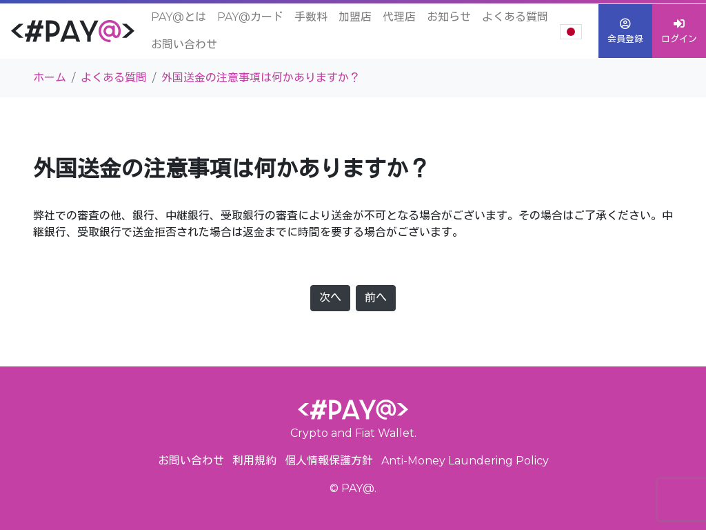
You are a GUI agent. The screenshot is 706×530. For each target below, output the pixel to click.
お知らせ (449, 16)
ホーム (49, 77)
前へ (376, 297)
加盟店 (355, 16)
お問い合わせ (184, 44)
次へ (330, 297)
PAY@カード (250, 16)
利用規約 (254, 460)
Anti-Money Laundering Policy (465, 460)
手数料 (310, 16)
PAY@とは (178, 16)
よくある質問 (515, 16)
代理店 (399, 16)
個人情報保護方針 (329, 460)
